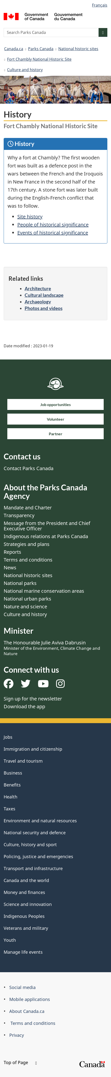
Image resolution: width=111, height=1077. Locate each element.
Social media (22, 987)
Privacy (16, 1035)
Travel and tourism (23, 761)
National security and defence (35, 832)
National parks (20, 583)
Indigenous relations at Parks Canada (46, 536)
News (10, 567)
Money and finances (24, 892)
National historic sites (78, 48)
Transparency (19, 515)
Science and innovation (28, 904)
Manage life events (23, 952)
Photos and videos (43, 308)
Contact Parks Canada (28, 468)
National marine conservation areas (44, 591)
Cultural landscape (44, 295)
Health (10, 797)
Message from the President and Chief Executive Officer (47, 526)
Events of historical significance (52, 232)
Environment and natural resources (40, 821)
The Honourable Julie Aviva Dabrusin (52, 647)
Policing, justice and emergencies (38, 856)
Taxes (9, 809)
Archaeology (38, 301)
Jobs (8, 737)
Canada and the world (26, 880)
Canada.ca (13, 48)
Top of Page (20, 1062)
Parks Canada (40, 48)
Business (13, 773)
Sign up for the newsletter (33, 698)
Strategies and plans (27, 544)
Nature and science (25, 606)
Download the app (24, 706)
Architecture (38, 288)
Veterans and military (26, 928)
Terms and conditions (28, 559)
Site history (29, 216)
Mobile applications (29, 999)
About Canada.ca (26, 1011)
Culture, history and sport (30, 844)
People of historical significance (53, 224)
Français (99, 5)
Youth (10, 940)
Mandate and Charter (28, 507)
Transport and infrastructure (33, 868)
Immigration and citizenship (33, 749)
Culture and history (25, 69)
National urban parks (27, 598)
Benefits (12, 785)
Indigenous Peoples (24, 916)
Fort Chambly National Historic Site (39, 59)
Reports (12, 552)
